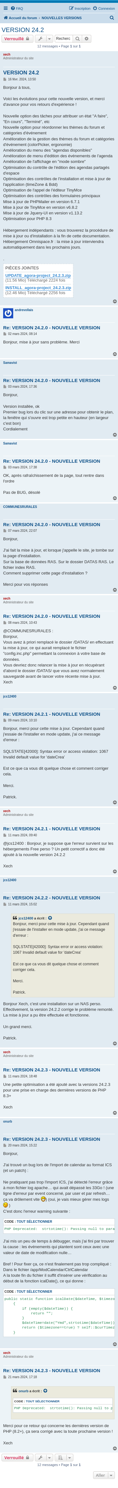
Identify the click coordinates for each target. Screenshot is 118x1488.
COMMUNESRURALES (20, 507)
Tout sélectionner (34, 1221)
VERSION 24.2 (23, 29)
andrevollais (24, 310)
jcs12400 (9, 696)
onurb (7, 1121)
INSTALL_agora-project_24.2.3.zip (38, 288)
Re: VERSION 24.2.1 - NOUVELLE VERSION (51, 714)
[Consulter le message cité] (50, 918)
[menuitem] (16, 8)
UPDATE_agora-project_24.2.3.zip (38, 275)
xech (6, 54)
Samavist (10, 362)
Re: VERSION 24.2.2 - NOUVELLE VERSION (51, 897)
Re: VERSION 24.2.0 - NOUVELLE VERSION (51, 327)
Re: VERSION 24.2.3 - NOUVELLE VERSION (51, 1069)
